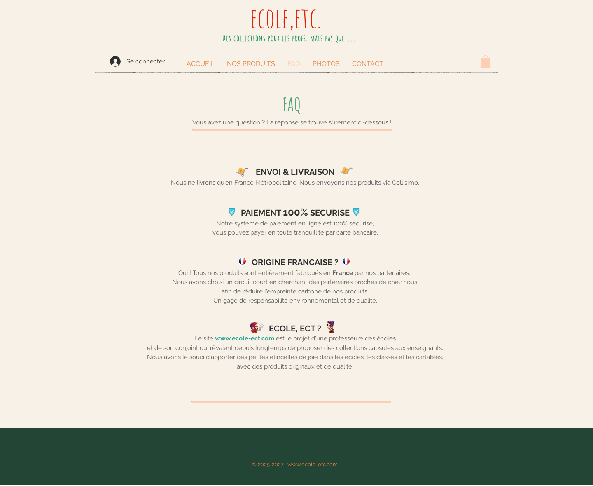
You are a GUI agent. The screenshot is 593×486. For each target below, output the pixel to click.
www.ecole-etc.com (312, 464)
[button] (485, 61)
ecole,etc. (285, 17)
